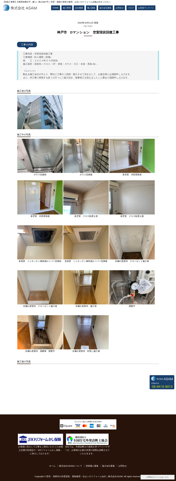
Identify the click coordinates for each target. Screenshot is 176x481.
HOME (56, 8)
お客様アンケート (146, 8)
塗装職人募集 (92, 466)
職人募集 (91, 8)
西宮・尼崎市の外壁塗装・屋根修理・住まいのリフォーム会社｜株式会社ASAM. (84, 476)
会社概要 (79, 8)
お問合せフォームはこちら (157, 477)
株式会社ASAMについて (70, 466)
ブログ (131, 8)
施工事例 (67, 8)
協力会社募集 (105, 8)
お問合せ (120, 8)
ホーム (52, 466)
